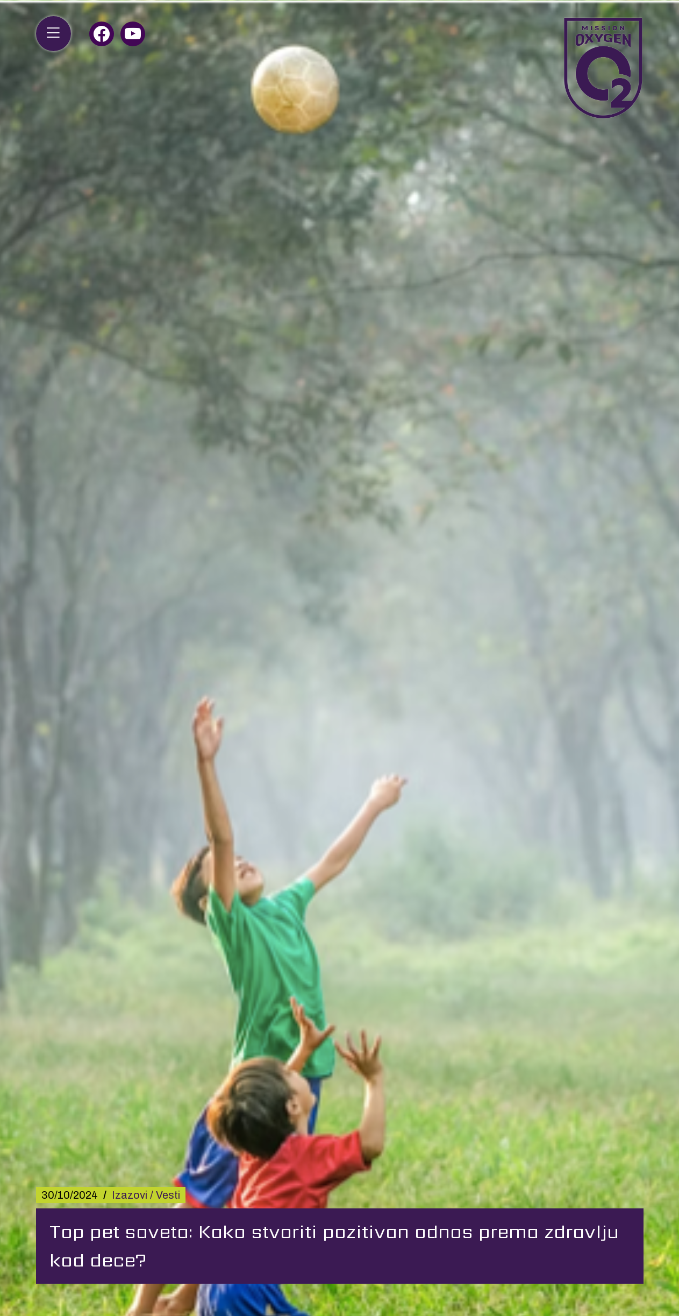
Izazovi (129, 1195)
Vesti (168, 1195)
